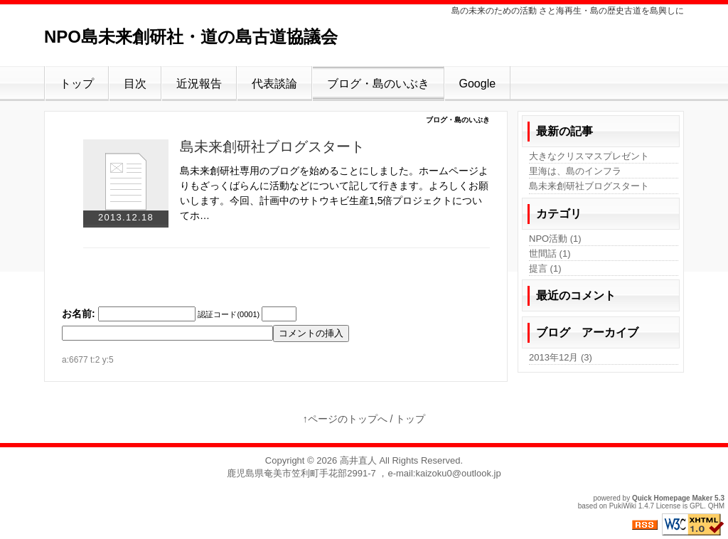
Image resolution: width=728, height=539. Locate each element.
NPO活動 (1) (555, 238)
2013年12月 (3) (560, 357)
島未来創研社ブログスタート (272, 146)
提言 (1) (545, 268)
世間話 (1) (550, 253)
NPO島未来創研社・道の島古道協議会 (191, 36)
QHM (716, 506)
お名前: (78, 313)
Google (477, 84)
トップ (77, 84)
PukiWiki (622, 506)
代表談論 (274, 84)
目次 (135, 84)
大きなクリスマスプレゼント (589, 156)
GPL (697, 506)
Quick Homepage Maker (672, 498)
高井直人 (358, 460)
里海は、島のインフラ (575, 171)
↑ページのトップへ (345, 419)
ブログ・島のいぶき (378, 84)
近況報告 (199, 84)
